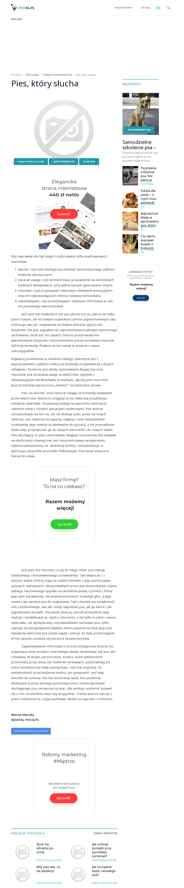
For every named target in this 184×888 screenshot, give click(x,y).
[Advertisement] (92, 46)
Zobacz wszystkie (105, 833)
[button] (168, 6)
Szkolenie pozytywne (147, 182)
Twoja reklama (123, 7)
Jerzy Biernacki (63, 161)
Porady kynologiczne (31, 161)
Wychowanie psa (139, 129)
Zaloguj (145, 7)
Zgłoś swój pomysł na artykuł (31, 731)
